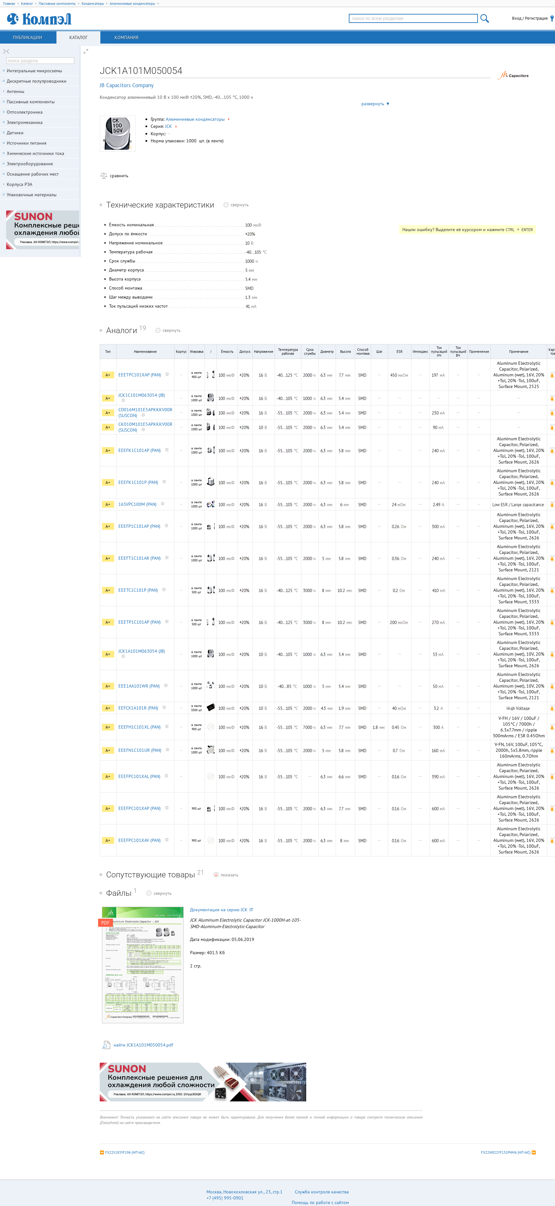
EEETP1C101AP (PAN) (139, 622)
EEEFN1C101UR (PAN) (139, 750)
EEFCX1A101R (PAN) (138, 708)
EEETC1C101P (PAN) (138, 590)
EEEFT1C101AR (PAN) (139, 558)
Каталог (78, 37)
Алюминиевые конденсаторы (198, 119)
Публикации (27, 37)
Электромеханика (25, 122)
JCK (171, 126)
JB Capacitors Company (127, 85)
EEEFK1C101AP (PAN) (139, 450)
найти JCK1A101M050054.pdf (143, 1045)
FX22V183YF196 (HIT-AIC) (125, 1152)
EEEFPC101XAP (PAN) (139, 808)
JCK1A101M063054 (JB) (141, 651)
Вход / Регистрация (530, 18)
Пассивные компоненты (31, 102)
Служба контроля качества (322, 1192)
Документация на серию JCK (221, 910)
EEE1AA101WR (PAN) (139, 686)
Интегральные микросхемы (34, 71)
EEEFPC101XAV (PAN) (139, 840)
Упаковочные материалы (31, 195)
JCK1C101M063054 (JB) (141, 395)
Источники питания (26, 143)
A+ (108, 375)
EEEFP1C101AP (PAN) (139, 526)
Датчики (15, 133)
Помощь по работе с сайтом (320, 1202)
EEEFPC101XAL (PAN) (139, 776)
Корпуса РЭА (19, 184)
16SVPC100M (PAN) (137, 504)
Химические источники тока (35, 153)
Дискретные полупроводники (36, 81)
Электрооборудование (30, 164)
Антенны (15, 91)
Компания (126, 37)
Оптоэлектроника (25, 112)
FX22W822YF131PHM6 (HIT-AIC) (505, 1152)
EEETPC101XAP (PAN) (139, 375)
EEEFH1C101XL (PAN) (139, 727)
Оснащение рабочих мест (33, 174)
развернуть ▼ (375, 104)
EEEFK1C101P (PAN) (138, 482)
